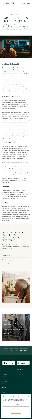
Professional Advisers (6, 379)
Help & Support (20, 374)
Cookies (3, 392)
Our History (4, 381)
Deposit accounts (7, 259)
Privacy (3, 390)
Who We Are (4, 376)
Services (3, 372)
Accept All (16, 404)
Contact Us (23, 350)
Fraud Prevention (20, 376)
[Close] (29, 396)
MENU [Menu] (28, 4)
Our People (4, 374)
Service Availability (20, 372)
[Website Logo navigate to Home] (8, 3)
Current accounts (7, 255)
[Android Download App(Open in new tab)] (23, 362)
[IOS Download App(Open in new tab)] (8, 362)
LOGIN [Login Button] (23, 3)
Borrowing (5, 264)
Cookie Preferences (16, 413)
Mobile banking (20, 379)
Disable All (16, 409)
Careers (3, 383)
